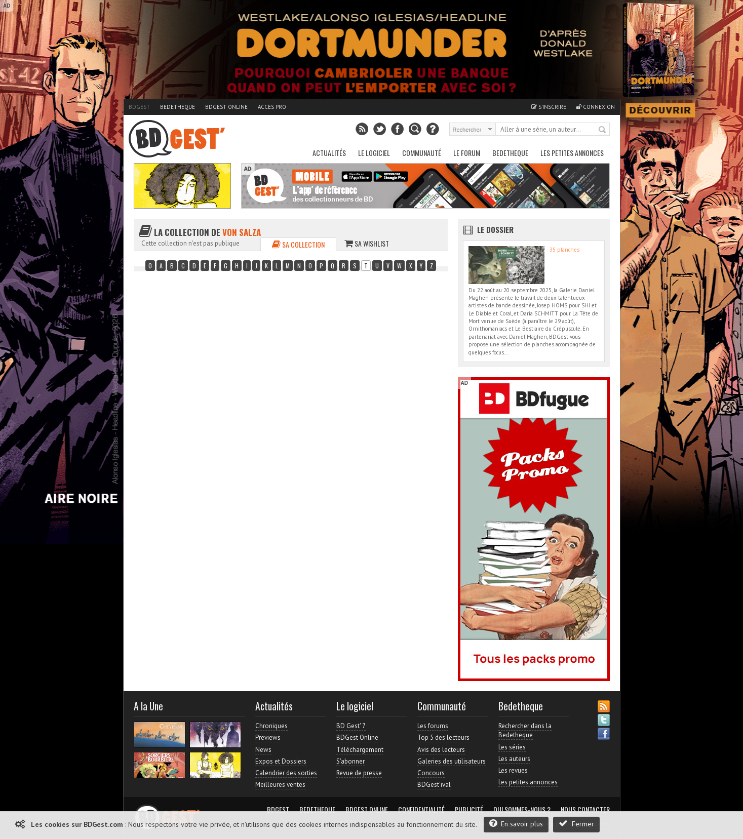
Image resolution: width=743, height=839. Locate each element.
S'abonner (350, 761)
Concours (431, 773)
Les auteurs (514, 758)
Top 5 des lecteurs (443, 737)
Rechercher (603, 130)
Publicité (469, 810)
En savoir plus (516, 823)
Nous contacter (585, 810)
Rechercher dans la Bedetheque (525, 730)
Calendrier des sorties (286, 773)
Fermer (576, 823)
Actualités (329, 152)
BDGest (139, 106)
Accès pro (272, 106)
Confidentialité (421, 810)
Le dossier (495, 229)
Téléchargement (359, 749)
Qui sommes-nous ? (522, 810)
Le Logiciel (374, 152)
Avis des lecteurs (441, 749)
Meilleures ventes (280, 784)
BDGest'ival (434, 784)
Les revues (513, 770)
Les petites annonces (572, 152)
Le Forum (466, 152)
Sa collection (298, 244)
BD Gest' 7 (351, 726)
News (263, 749)
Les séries (512, 747)
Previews (268, 737)
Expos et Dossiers (280, 761)
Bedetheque (177, 106)
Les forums (432, 726)
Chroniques (271, 726)
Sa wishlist (366, 243)
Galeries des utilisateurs (451, 761)
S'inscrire (548, 106)
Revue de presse (359, 773)
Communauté (421, 152)
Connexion (595, 106)
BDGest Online (226, 106)
